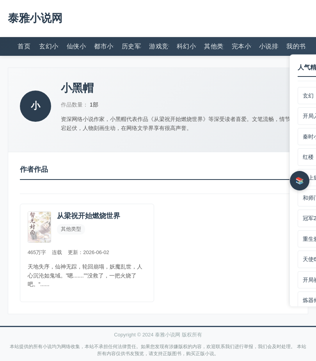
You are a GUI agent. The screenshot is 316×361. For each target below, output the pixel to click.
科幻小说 (186, 46)
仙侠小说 (76, 46)
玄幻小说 (49, 46)
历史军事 (131, 46)
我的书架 (296, 46)
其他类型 (214, 46)
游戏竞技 (159, 46)
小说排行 (269, 46)
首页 (24, 46)
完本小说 (241, 46)
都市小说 (104, 46)
